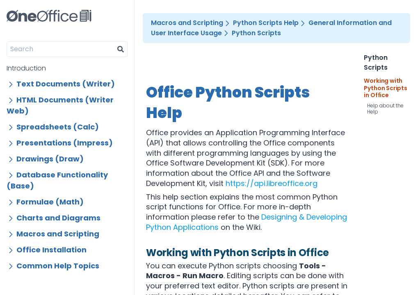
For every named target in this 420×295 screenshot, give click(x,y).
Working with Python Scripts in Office (385, 88)
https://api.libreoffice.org (271, 183)
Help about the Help (385, 108)
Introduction (26, 68)
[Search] (60, 49)
